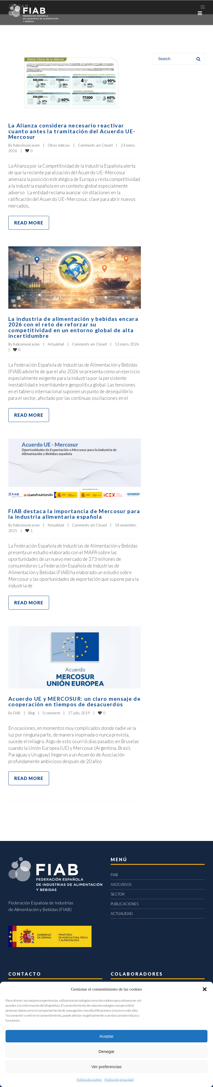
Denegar (106, 1051)
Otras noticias (59, 144)
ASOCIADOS (121, 883)
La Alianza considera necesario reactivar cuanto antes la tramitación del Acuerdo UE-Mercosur (71, 131)
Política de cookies (89, 1079)
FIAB (16, 711)
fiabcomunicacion (26, 144)
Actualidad (56, 343)
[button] (204, 989)
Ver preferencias (106, 1066)
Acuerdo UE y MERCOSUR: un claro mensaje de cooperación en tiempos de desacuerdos (70, 700)
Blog (31, 711)
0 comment (51, 711)
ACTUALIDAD (122, 912)
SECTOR (118, 892)
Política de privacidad (119, 1079)
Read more (28, 222)
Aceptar (106, 1036)
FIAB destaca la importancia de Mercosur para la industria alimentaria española (74, 513)
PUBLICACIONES (124, 902)
